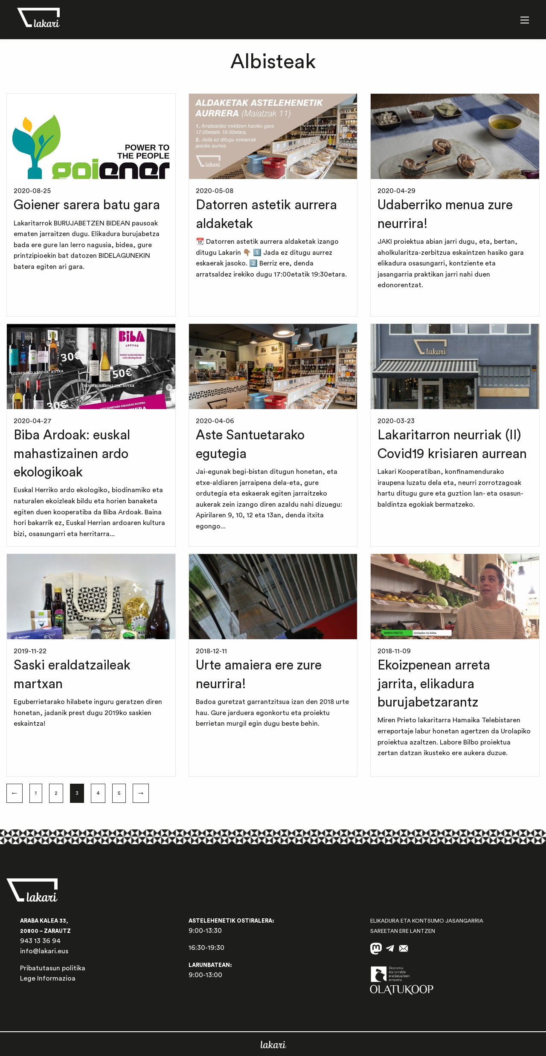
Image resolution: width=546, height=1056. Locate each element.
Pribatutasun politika (52, 968)
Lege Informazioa (48, 978)
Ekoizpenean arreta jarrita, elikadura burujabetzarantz (434, 684)
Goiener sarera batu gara (87, 205)
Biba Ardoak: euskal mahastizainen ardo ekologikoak (72, 454)
